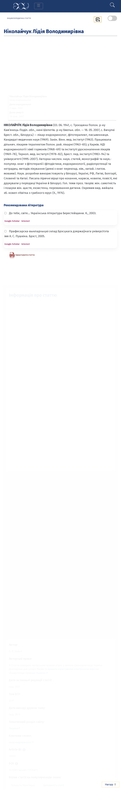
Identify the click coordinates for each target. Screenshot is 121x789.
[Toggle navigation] (38, 6)
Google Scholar (12, 221)
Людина (11, 728)
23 (7, 699)
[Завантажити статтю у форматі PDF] (22, 254)
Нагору (110, 784)
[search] (112, 3)
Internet (25, 221)
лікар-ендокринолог (18, 743)
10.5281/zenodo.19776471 (21, 772)
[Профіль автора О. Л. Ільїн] (13, 647)
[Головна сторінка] (21, 5)
